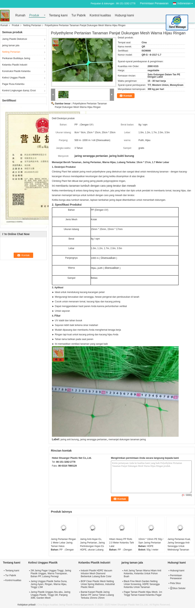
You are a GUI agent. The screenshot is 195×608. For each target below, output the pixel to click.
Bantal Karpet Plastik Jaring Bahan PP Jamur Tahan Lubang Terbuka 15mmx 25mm (97, 595)
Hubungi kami (124, 15)
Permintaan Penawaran (154, 3)
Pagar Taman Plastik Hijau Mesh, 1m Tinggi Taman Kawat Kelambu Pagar (143, 593)
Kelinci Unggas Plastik (13, 77)
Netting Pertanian (32, 25)
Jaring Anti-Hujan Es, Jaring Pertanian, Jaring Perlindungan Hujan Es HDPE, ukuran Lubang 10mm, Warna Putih (92, 546)
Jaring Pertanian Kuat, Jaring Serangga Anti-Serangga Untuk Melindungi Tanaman (179, 544)
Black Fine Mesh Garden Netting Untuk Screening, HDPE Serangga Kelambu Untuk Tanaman (142, 584)
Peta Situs (175, 583)
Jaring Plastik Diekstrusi (14, 39)
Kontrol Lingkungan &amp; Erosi (19, 90)
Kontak (127, 95)
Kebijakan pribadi (26, 604)
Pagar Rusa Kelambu (13, 84)
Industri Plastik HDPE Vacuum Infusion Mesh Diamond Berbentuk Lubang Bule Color (96, 573)
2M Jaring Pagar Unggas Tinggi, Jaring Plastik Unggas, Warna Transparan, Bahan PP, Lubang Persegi (51, 573)
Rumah (20, 15)
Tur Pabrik (78, 15)
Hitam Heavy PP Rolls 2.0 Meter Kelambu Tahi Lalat (121, 543)
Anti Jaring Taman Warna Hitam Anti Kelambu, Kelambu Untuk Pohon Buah (142, 573)
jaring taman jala (10, 45)
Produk (34, 15)
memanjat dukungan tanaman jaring (127, 439)
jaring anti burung (70, 439)
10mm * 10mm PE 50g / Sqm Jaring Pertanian (150, 541)
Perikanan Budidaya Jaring (16, 58)
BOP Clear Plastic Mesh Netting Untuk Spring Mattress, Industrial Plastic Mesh (98, 584)
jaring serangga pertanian (93, 439)
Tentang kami (58, 15)
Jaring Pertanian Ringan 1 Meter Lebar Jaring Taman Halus (63, 543)
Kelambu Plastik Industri (14, 64)
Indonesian (186, 2)
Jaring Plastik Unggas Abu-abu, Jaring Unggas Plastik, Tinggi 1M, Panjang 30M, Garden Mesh (50, 595)
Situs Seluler (177, 588)
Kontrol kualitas (100, 15)
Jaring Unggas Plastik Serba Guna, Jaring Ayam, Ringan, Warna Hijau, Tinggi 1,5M (49, 584)
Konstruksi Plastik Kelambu (16, 71)
